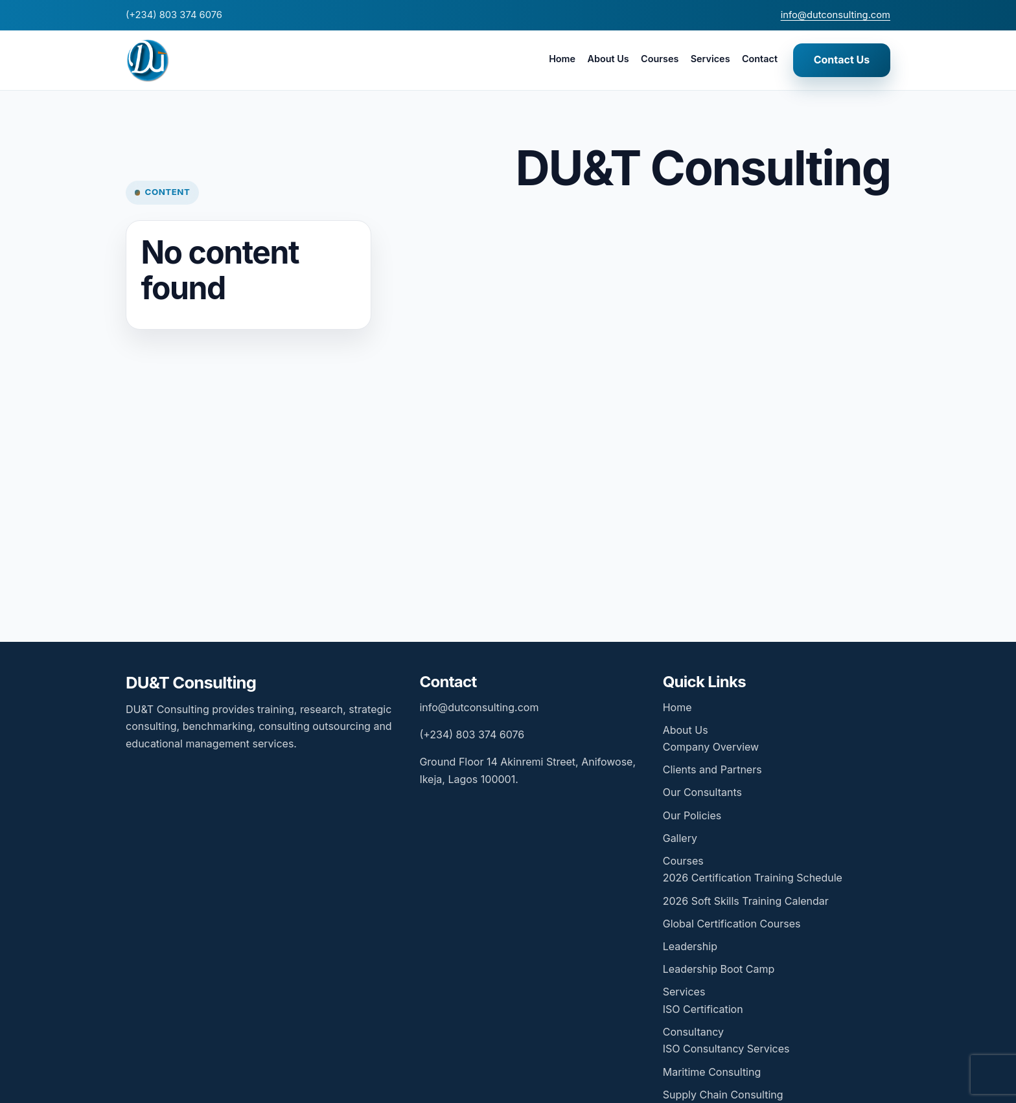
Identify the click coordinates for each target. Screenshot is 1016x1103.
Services (710, 58)
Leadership (690, 946)
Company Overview (711, 746)
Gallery (680, 838)
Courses (659, 58)
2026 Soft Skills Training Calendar (746, 900)
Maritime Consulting (712, 1071)
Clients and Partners (712, 769)
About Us (608, 58)
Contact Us (842, 59)
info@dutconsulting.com (835, 15)
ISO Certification (703, 1009)
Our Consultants (702, 792)
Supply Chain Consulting (723, 1094)
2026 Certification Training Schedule (752, 877)
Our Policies (692, 815)
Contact (760, 58)
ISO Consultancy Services (726, 1048)
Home (562, 58)
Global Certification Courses (732, 923)
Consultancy (693, 1031)
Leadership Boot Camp (719, 968)
